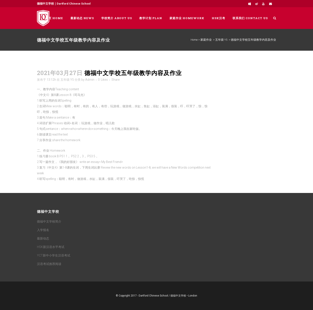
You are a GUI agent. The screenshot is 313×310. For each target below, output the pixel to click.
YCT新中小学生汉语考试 (53, 255)
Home (194, 39)
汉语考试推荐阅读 (49, 264)
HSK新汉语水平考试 (50, 247)
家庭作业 (206, 39)
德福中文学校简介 (49, 221)
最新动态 (43, 238)
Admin (89, 79)
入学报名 (43, 230)
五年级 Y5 (221, 39)
